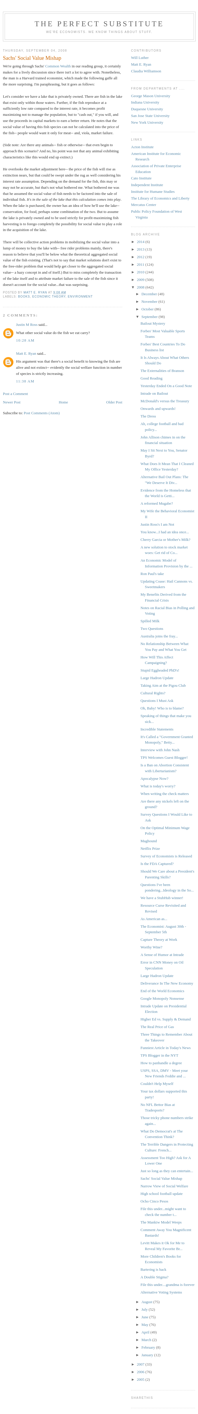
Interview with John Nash (159, 750)
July (145, 1309)
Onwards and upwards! (158, 408)
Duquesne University (147, 109)
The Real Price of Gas (157, 1027)
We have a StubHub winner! (161, 898)
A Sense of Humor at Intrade (162, 954)
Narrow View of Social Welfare (164, 1186)
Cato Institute (141, 178)
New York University (147, 122)
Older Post (114, 402)
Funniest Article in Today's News (165, 1048)
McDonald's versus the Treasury (164, 401)
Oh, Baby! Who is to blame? (162, 708)
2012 (141, 257)
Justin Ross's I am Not (157, 524)
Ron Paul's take (152, 573)
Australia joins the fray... (159, 636)
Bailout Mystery (152, 323)
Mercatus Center (143, 204)
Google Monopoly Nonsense (162, 998)
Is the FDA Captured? (157, 863)
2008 (141, 287)
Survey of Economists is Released (166, 856)
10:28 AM (25, 340)
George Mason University (150, 96)
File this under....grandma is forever (167, 1284)
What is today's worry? (157, 786)
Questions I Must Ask (156, 700)
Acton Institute (142, 147)
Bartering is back (153, 1269)
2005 (141, 1379)
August (147, 1302)
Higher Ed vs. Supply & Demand (165, 1019)
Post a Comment (15, 393)
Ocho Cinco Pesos (154, 1201)
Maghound (148, 841)
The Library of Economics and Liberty (160, 198)
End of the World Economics (162, 991)
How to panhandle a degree (161, 1063)
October (148, 309)
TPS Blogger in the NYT (159, 1055)
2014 (141, 242)
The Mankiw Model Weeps (160, 1222)
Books (24, 296)
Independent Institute (147, 185)
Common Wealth (58, 66)
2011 (141, 264)
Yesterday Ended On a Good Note (166, 386)
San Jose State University (150, 115)
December (150, 294)
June (145, 1317)
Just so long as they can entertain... (166, 1171)
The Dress (148, 416)
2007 (141, 1364)
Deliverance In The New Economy (166, 983)
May (145, 1324)
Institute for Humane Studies (153, 191)
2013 (141, 249)
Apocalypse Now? (154, 778)
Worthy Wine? (151, 947)
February (149, 1347)
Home (63, 402)
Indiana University (145, 102)
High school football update (161, 1193)
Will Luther (140, 57)
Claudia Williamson (146, 71)
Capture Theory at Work (158, 939)
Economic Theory (49, 296)
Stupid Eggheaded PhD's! (159, 670)
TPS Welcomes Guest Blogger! (164, 757)
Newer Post (11, 402)
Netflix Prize (150, 848)
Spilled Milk (149, 621)
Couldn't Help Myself (156, 1083)
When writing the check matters (164, 793)
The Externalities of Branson (162, 370)
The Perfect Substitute (99, 24)
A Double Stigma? (154, 1277)
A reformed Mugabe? (156, 503)
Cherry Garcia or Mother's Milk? (165, 539)
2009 (141, 279)
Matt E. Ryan (26, 353)
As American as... (153, 919)
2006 (141, 1372)
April (146, 1332)
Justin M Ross (27, 324)
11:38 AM (25, 381)
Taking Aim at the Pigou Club (162, 685)
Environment (80, 296)
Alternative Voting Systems (161, 1292)
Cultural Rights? (152, 693)
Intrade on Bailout (154, 393)
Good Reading (151, 378)
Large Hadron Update (156, 678)
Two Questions (151, 628)
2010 (141, 272)
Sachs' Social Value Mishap (161, 1178)
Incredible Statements (156, 729)
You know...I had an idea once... (164, 532)
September (150, 316)
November (150, 301)
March (147, 1340)
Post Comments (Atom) (42, 413)
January (148, 1355)
